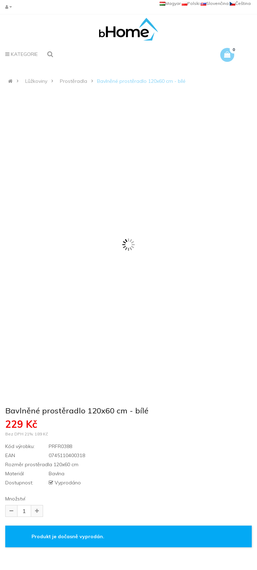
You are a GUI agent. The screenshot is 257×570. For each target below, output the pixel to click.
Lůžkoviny (36, 81)
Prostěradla (73, 81)
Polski (191, 3)
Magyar (170, 3)
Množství (15, 499)
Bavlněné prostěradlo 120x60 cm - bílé (141, 81)
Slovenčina (215, 3)
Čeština (240, 3)
